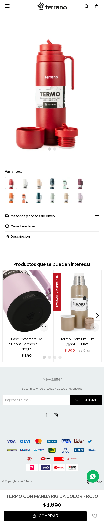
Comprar (48, 516)
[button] (49, 149)
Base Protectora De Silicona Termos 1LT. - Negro (26, 344)
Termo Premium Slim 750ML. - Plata (77, 341)
